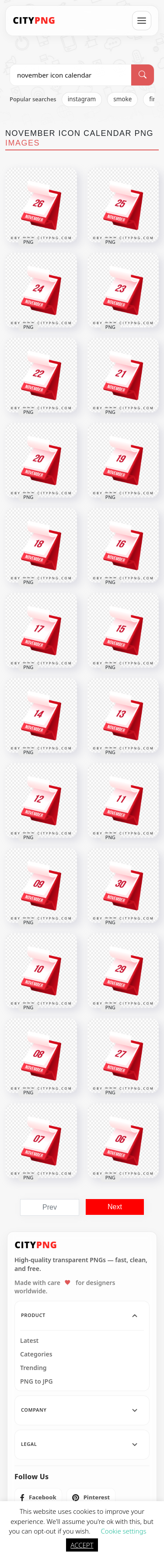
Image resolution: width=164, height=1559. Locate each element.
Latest (29, 1341)
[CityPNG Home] (34, 20)
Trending (33, 1368)
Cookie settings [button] (123, 1531)
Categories (36, 1354)
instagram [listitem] (82, 99)
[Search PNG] (70, 74)
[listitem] (38, 1497)
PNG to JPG (36, 1381)
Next (115, 1206)
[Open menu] (141, 20)
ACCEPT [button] (81, 1545)
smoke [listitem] (122, 99)
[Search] (142, 74)
